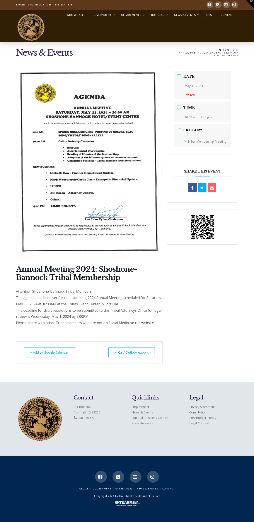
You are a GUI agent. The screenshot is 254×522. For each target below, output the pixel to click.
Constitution (197, 412)
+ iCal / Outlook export (131, 352)
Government (101, 488)
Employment (140, 407)
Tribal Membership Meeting (205, 141)
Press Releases (142, 423)
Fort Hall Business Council (149, 418)
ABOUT (84, 488)
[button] (250, 4)
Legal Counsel (199, 423)
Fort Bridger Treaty (202, 418)
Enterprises (124, 488)
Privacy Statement (202, 407)
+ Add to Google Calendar (49, 352)
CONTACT (168, 488)
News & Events (142, 412)
